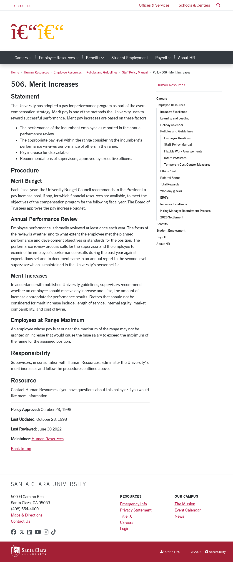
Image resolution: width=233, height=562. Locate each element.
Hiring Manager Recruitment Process (185, 211)
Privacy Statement (136, 510)
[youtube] (38, 532)
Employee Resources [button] (60, 57)
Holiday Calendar (171, 125)
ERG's (164, 197)
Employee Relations (177, 138)
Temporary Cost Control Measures (187, 164)
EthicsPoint (168, 171)
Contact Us (20, 521)
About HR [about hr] (186, 57)
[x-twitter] (22, 532)
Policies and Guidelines (101, 72)
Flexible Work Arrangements (183, 151)
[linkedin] (29, 532)
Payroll (160, 237)
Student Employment (170, 230)
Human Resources (36, 72)
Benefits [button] (97, 57)
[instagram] (46, 532)
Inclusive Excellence (173, 112)
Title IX (126, 516)
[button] (218, 5)
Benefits (162, 224)
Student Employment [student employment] (129, 57)
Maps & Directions (27, 515)
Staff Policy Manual (135, 72)
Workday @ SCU (171, 191)
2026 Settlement (171, 217)
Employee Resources (68, 72)
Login (124, 528)
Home (15, 72)
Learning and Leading (174, 118)
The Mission (185, 503)
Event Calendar (188, 510)
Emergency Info (133, 503)
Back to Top (21, 448)
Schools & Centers (194, 5)
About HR (163, 244)
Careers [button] (25, 57)
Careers (161, 98)
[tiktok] (53, 532)
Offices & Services (154, 5)
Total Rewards (169, 184)
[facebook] (13, 532)
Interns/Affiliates (175, 158)
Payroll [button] (164, 57)
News (179, 516)
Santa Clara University (48, 484)
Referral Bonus (170, 178)
